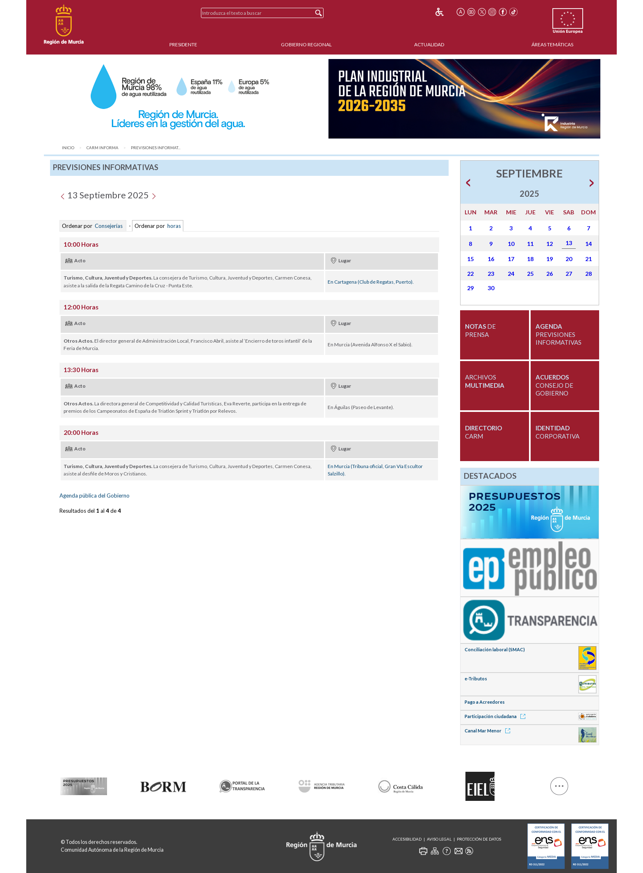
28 (588, 273)
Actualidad (429, 44)
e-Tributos (476, 678)
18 (530, 258)
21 (588, 258)
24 (511, 273)
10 (511, 243)
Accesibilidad (407, 839)
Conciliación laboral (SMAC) (495, 649)
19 (549, 258)
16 (491, 258)
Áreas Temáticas (552, 44)
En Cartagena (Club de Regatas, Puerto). (371, 282)
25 (530, 273)
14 (588, 243)
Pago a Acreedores (485, 702)
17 (511, 258)
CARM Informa (103, 148)
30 (491, 287)
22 (470, 273)
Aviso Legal (439, 839)
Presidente (183, 44)
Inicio (68, 148)
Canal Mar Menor (489, 730)
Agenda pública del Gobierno (94, 495)
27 (568, 273)
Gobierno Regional (306, 44)
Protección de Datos (479, 839)
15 (470, 258)
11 (530, 243)
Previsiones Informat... (155, 148)
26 (549, 273)
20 (568, 258)
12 (549, 243)
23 (491, 273)
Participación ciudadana (496, 716)
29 (470, 287)
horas (173, 226)
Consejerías (108, 226)
